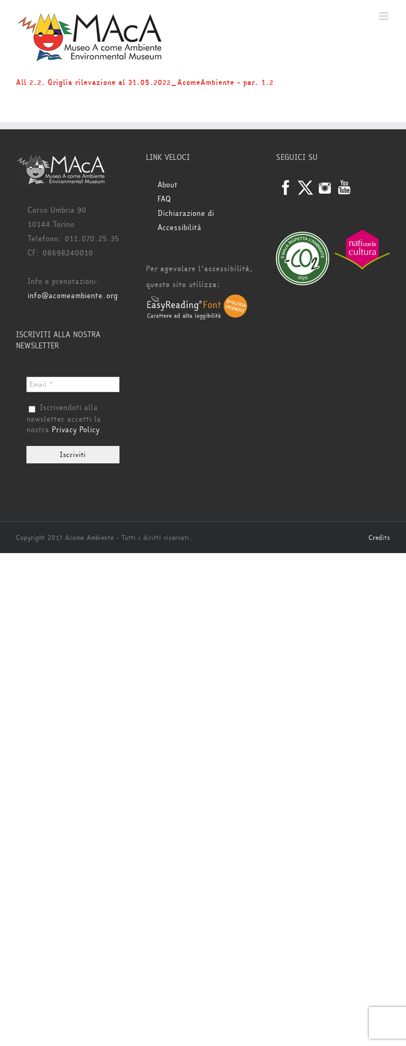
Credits (379, 538)
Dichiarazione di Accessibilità (186, 220)
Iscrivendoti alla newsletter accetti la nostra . (64, 419)
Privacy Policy (75, 429)
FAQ (164, 199)
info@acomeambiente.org (72, 295)
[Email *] (72, 384)
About (168, 185)
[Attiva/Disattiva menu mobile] (384, 16)
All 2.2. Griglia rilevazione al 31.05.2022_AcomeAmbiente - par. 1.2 (144, 82)
